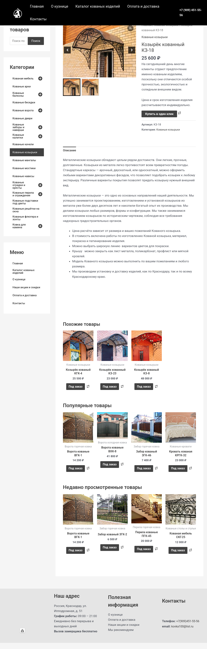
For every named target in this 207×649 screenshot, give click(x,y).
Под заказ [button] (75, 388)
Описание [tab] (70, 151)
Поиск (35, 41)
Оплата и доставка (143, 6)
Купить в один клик (159, 114)
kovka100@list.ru (183, 632)
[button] (98, 74)
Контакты (38, 19)
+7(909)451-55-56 (188, 627)
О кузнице (59, 6)
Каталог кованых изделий (97, 6)
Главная (37, 6)
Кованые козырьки (155, 37)
